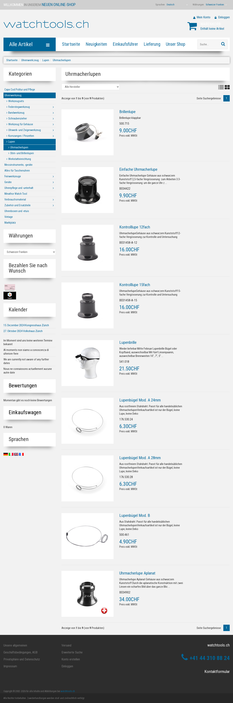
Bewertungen (23, 385)
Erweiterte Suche (72, 652)
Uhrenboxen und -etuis (16, 211)
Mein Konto (203, 17)
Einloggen (224, 17)
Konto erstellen (70, 659)
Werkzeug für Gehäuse (20, 124)
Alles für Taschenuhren (17, 170)
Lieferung (152, 44)
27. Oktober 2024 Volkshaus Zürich (23, 331)
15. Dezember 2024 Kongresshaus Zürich (26, 325)
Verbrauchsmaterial (15, 199)
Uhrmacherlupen (62, 60)
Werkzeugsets (16, 101)
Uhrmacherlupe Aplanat (137, 573)
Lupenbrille (128, 342)
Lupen (45, 60)
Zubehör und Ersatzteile (17, 205)
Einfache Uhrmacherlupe (138, 169)
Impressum (10, 666)
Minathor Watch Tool (15, 193)
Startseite (71, 44)
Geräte (8, 182)
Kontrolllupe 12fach (134, 227)
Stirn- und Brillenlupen (22, 153)
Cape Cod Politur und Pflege (19, 89)
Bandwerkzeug (16, 112)
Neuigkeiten (96, 44)
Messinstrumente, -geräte (18, 164)
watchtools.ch (68, 691)
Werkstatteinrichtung (19, 159)
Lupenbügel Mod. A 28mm (140, 457)
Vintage (8, 216)
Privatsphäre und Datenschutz (21, 659)
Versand (66, 645)
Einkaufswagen (25, 412)
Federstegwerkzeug (19, 106)
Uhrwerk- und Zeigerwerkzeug (24, 130)
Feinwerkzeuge (12, 176)
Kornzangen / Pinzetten (21, 135)
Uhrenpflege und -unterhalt (18, 187)
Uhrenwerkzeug (30, 60)
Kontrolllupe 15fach (134, 284)
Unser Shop (175, 44)
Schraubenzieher (17, 118)
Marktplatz (10, 222)
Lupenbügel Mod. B (134, 515)
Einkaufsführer (125, 44)
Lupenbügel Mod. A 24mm (140, 400)
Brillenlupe (127, 111)
